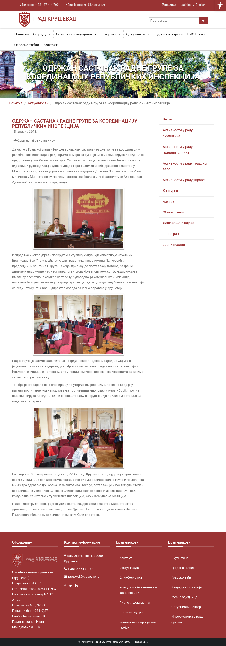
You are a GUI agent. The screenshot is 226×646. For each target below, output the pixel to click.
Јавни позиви (174, 245)
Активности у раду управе (184, 180)
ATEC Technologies (138, 642)
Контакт (51, 45)
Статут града (129, 568)
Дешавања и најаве (178, 223)
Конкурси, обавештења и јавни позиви (138, 590)
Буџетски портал (168, 34)
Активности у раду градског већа (185, 166)
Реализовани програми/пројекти (138, 625)
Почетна (21, 34)
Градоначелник (183, 568)
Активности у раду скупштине (178, 133)
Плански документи (135, 603)
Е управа (111, 34)
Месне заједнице (184, 597)
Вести (167, 119)
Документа (138, 34)
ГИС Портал (197, 34)
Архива (168, 202)
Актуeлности (38, 103)
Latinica (186, 4)
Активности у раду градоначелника (178, 150)
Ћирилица (169, 4)
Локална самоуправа (76, 34)
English (200, 4)
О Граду (42, 34)
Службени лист (131, 577)
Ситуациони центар (186, 607)
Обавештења (173, 212)
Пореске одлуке (132, 612)
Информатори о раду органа (187, 619)
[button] (220, 5)
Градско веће (181, 577)
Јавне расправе (175, 234)
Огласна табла (26, 45)
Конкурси (170, 191)
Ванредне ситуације (186, 587)
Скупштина (179, 558)
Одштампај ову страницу (34, 140)
